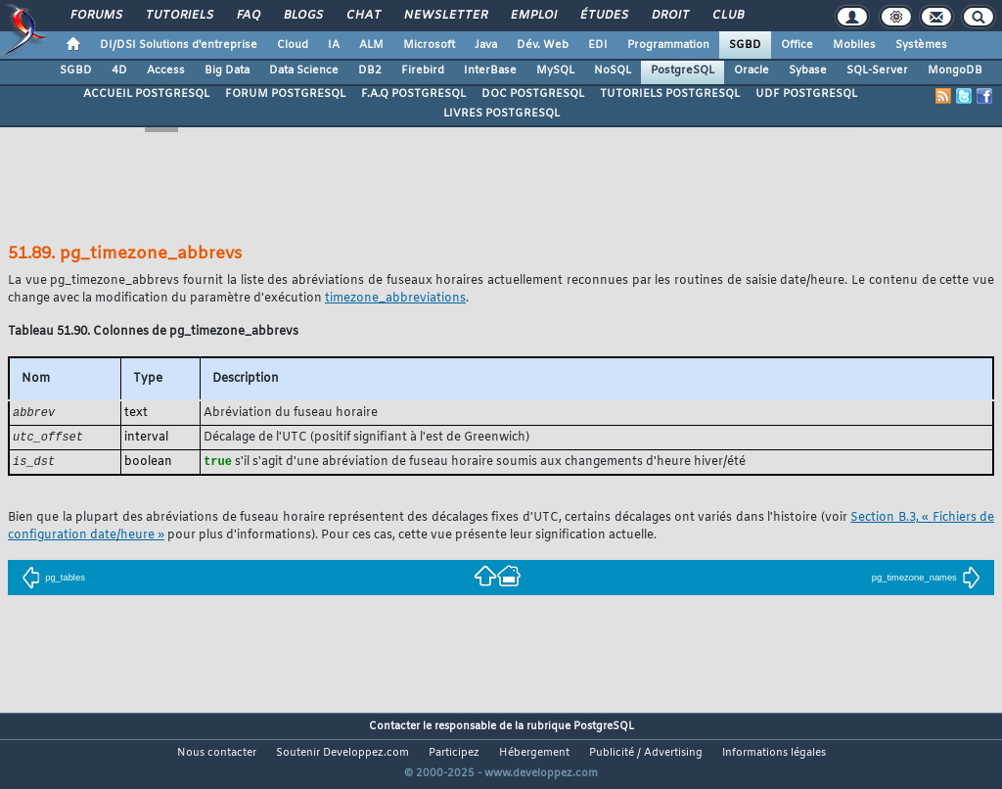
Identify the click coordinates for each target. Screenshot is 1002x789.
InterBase (490, 70)
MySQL (555, 70)
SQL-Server (877, 70)
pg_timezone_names (926, 580)
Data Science (304, 70)
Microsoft (429, 45)
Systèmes (921, 45)
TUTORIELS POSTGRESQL (670, 94)
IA (334, 45)
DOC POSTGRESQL (532, 94)
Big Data (227, 70)
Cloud (292, 45)
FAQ (247, 15)
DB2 (370, 70)
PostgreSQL (682, 70)
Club (727, 15)
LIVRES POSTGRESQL (501, 113)
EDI (598, 45)
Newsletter (444, 15)
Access (166, 70)
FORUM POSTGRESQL (285, 94)
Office (797, 45)
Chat (362, 15)
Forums (95, 15)
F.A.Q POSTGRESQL (413, 94)
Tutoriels (178, 15)
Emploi (533, 15)
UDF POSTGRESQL (806, 94)
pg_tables (53, 580)
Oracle (751, 70)
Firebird (422, 70)
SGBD (745, 45)
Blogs (302, 15)
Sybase (808, 70)
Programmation (668, 45)
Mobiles (854, 45)
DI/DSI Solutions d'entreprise (178, 45)
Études (603, 15)
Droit (669, 15)
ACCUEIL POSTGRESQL (146, 94)
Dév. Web (543, 45)
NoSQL (612, 70)
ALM (371, 45)
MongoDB (955, 70)
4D (119, 70)
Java (486, 45)
